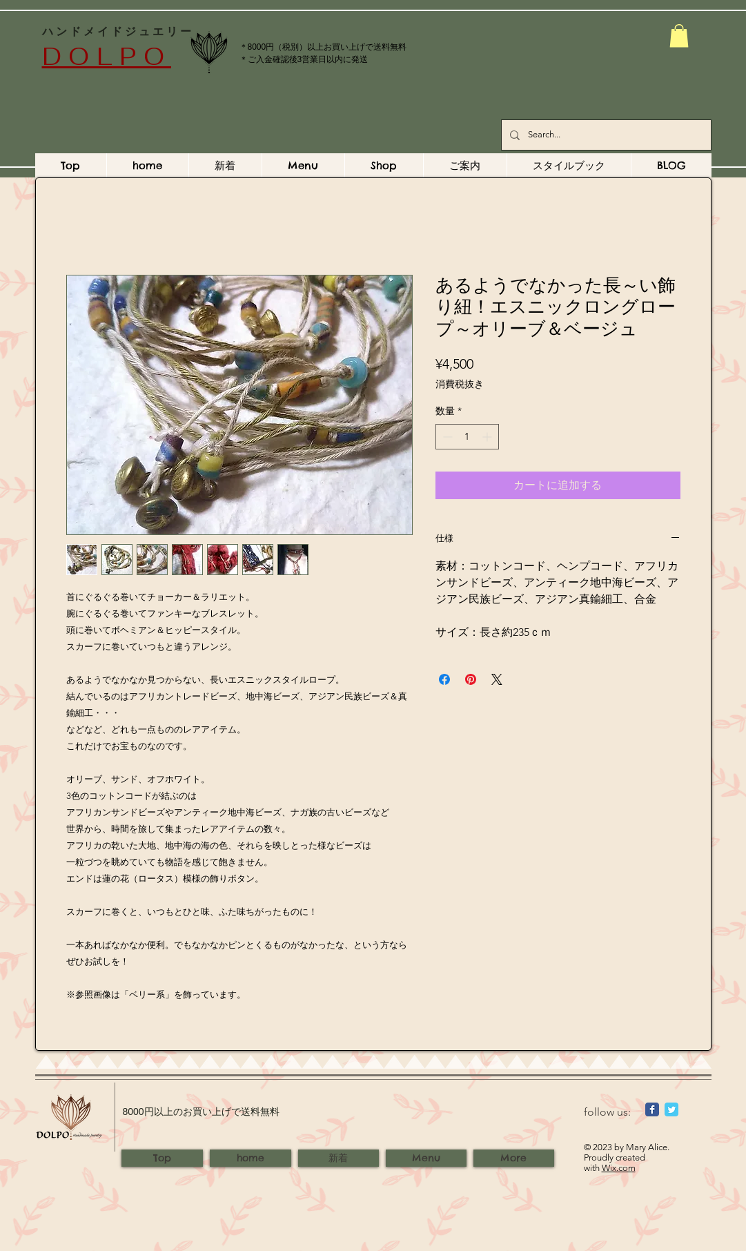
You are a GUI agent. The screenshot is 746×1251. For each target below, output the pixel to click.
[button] (679, 35)
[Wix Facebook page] (652, 1109)
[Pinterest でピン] (470, 679)
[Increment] (488, 437)
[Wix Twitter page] (671, 1109)
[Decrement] (446, 437)
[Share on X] (497, 679)
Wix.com (619, 1168)
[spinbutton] (467, 437)
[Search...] (605, 135)
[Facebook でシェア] (444, 679)
